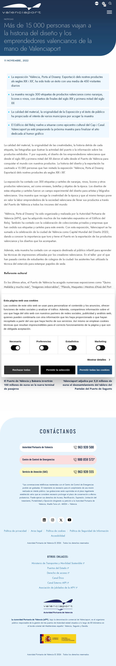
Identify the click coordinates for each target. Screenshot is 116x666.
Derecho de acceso (57, 573)
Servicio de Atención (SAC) (58, 472)
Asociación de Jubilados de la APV (57, 587)
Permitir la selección (58, 369)
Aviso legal (36, 531)
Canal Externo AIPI (56, 583)
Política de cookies (55, 531)
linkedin (44, 520)
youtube (69, 520)
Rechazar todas (21, 369)
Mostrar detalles (96, 359)
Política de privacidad (15, 531)
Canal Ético (58, 578)
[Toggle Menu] (109, 12)
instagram (52, 520)
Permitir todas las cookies (95, 369)
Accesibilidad (58, 536)
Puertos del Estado (56, 568)
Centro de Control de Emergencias (58, 459)
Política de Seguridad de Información (89, 531)
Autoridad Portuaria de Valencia (58, 447)
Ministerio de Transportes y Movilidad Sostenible (57, 563)
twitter (61, 520)
